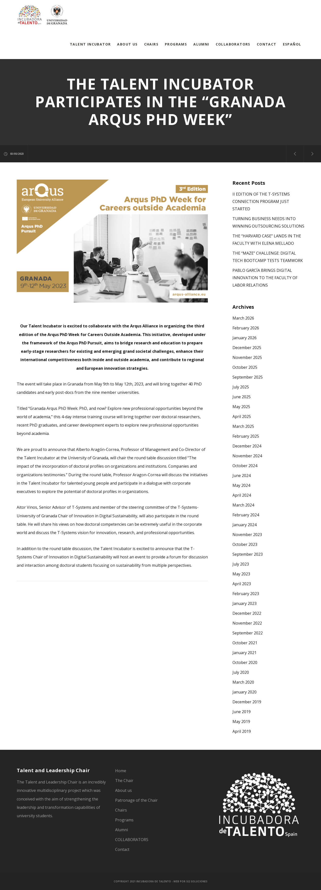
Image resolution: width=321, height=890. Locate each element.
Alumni (121, 829)
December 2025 (246, 347)
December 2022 (246, 613)
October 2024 (244, 465)
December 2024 (246, 446)
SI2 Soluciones (196, 881)
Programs (124, 820)
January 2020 (244, 692)
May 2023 (241, 574)
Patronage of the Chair (136, 800)
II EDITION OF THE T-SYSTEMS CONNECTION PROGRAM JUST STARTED (261, 201)
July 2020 (240, 672)
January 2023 (244, 603)
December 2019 (246, 702)
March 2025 (243, 426)
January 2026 (244, 337)
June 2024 (241, 475)
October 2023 (244, 544)
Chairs (121, 810)
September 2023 (247, 554)
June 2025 (241, 396)
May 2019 (241, 721)
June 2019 (241, 711)
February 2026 (245, 328)
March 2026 (243, 318)
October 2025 (244, 367)
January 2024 (244, 524)
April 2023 (241, 583)
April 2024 (241, 495)
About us (123, 790)
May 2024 (241, 485)
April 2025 (241, 416)
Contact (122, 849)
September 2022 (247, 633)
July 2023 (240, 564)
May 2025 (241, 406)
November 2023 (247, 534)
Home (120, 770)
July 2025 (240, 387)
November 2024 (247, 456)
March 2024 (243, 505)
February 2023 (245, 593)
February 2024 (245, 515)
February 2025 (245, 436)
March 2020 (243, 682)
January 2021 (244, 652)
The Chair (124, 780)
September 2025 (247, 377)
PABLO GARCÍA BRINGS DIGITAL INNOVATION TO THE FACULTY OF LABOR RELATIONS (264, 278)
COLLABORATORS (131, 839)
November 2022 (247, 623)
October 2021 (244, 642)
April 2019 (241, 731)
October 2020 (244, 662)
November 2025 (247, 357)
